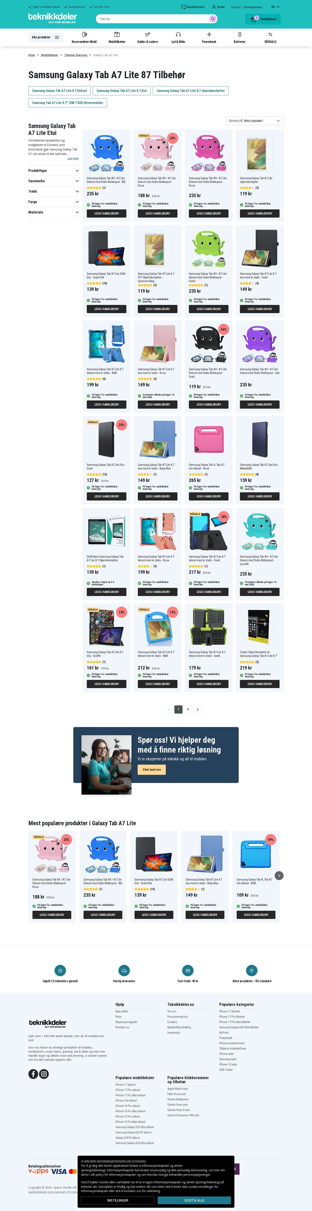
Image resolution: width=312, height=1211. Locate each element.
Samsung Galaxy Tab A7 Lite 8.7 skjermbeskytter (191, 91)
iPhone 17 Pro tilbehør (232, 1016)
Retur (119, 1016)
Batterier (239, 37)
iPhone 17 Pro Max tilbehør (234, 1022)
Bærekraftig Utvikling (179, 1027)
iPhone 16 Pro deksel (128, 1106)
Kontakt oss (122, 1027)
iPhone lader (226, 1053)
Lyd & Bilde (178, 37)
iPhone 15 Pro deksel (128, 1116)
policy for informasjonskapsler (116, 1175)
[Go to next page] (198, 709)
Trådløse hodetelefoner (232, 1048)
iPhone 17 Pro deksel (128, 1090)
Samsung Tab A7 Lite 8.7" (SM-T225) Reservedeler (67, 103)
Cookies (172, 1022)
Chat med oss (152, 770)
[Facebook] (33, 1074)
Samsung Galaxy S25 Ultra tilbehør (239, 1027)
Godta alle (194, 1200)
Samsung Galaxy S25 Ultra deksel (135, 1127)
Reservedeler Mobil (84, 37)
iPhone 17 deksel (125, 1084)
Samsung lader (228, 1059)
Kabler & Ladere (147, 37)
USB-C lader (226, 1069)
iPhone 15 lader (228, 1064)
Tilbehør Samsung (75, 55)
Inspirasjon (173, 1032)
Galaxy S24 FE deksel (128, 1137)
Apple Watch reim (177, 1088)
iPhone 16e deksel (126, 1100)
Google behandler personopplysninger (184, 1175)
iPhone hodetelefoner (232, 1043)
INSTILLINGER (117, 1200)
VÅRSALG (270, 37)
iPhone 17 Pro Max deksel (130, 1095)
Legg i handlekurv (107, 213)
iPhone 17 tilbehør (229, 1011)
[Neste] (279, 875)
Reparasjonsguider (126, 1022)
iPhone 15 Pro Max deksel (130, 1121)
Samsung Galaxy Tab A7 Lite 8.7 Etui (122, 91)
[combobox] (156, 18)
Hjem (31, 55)
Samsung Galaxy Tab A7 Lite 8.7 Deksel (59, 91)
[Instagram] (44, 1074)
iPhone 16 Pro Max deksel (130, 1111)
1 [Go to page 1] (178, 709)
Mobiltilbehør (117, 37)
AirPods (224, 1032)
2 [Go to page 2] (188, 709)
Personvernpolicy (177, 1016)
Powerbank (209, 37)
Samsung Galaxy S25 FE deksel (133, 1132)
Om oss (171, 1011)
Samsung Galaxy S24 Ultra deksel (135, 1143)
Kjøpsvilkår (122, 1011)
